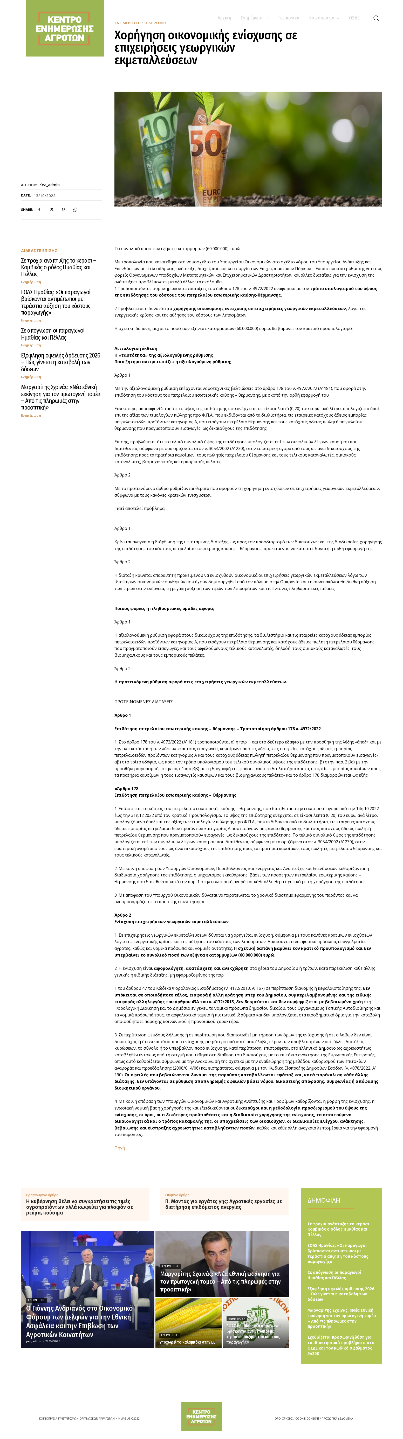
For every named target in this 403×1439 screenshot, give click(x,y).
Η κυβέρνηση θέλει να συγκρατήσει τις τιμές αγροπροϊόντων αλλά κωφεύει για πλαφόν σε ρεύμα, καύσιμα (79, 1207)
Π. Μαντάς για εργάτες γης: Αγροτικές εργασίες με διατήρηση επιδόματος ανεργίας (223, 1204)
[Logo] (201, 1416)
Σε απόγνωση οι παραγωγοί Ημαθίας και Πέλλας (52, 334)
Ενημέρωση (31, 282)
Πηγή (119, 1148)
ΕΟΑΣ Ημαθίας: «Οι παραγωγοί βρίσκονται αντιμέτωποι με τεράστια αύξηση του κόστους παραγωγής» (55, 302)
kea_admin (49, 184)
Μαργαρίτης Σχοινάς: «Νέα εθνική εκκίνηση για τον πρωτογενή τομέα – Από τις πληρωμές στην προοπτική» (60, 397)
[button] (376, 18)
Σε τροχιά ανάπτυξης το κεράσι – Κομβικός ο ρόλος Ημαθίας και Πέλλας (58, 267)
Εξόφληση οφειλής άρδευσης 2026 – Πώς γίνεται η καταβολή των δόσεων (60, 362)
